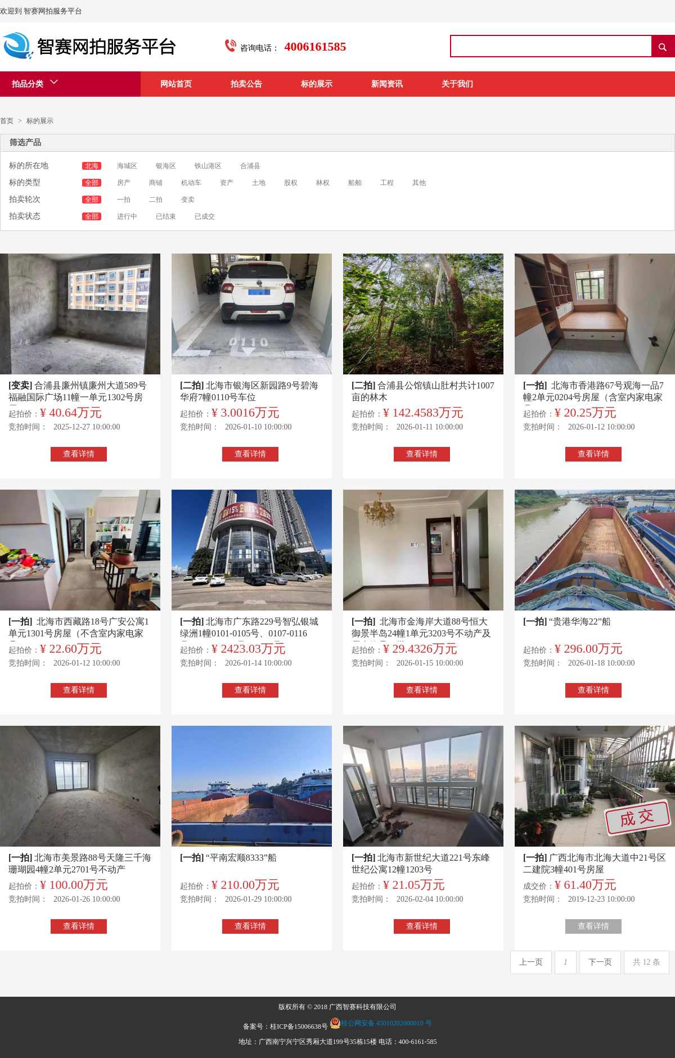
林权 (323, 183)
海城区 (128, 166)
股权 (291, 183)
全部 (91, 183)
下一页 (600, 962)
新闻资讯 (387, 84)
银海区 (167, 166)
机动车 (192, 183)
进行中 (127, 216)
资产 (227, 183)
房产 (124, 183)
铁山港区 (209, 166)
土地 (259, 183)
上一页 (531, 962)
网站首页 (176, 84)
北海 (91, 166)
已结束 (166, 216)
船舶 (355, 183)
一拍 (124, 200)
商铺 (156, 183)
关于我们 (457, 84)
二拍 (156, 200)
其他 (419, 183)
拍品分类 (35, 83)
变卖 (188, 200)
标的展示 (316, 84)
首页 (7, 121)
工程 (387, 183)
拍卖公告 (246, 84)
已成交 (205, 216)
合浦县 (250, 166)
